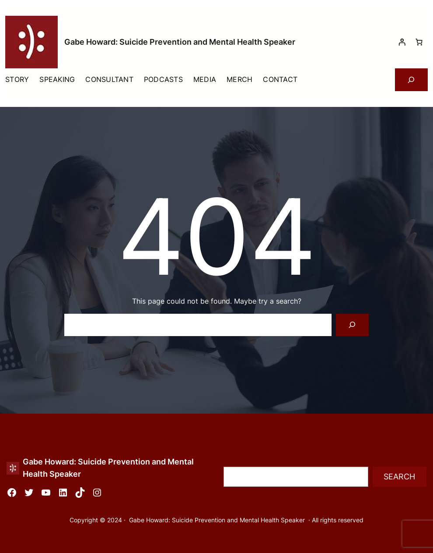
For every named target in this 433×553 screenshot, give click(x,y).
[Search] (352, 325)
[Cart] (419, 42)
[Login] (402, 42)
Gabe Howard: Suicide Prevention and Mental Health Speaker (179, 41)
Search (399, 476)
